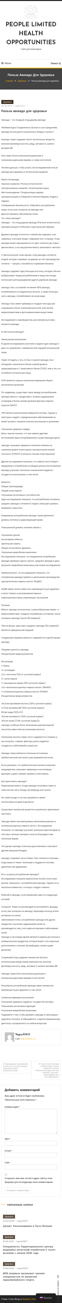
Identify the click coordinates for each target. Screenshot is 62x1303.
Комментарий (12, 1107)
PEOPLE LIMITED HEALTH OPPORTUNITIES (31, 34)
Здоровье (7, 101)
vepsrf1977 (20, 105)
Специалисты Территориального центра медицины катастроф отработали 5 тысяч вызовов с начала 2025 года (29, 1256)
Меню (6, 63)
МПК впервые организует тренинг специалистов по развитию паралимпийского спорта (24, 1283)
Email (8, 1150)
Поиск (56, 63)
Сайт (7, 1162)
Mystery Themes (31, 1299)
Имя (7, 1138)
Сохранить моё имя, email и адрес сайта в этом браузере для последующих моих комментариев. (29, 1180)
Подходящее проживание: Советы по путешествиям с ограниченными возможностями (15, 1067)
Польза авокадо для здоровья (24, 111)
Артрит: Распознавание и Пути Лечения (27, 1233)
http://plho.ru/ (28, 1038)
